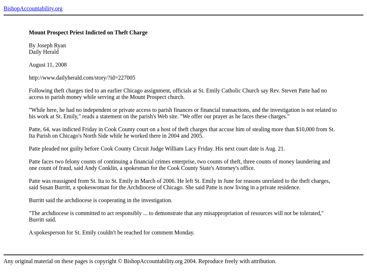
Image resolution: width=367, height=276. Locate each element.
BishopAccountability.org (33, 8)
